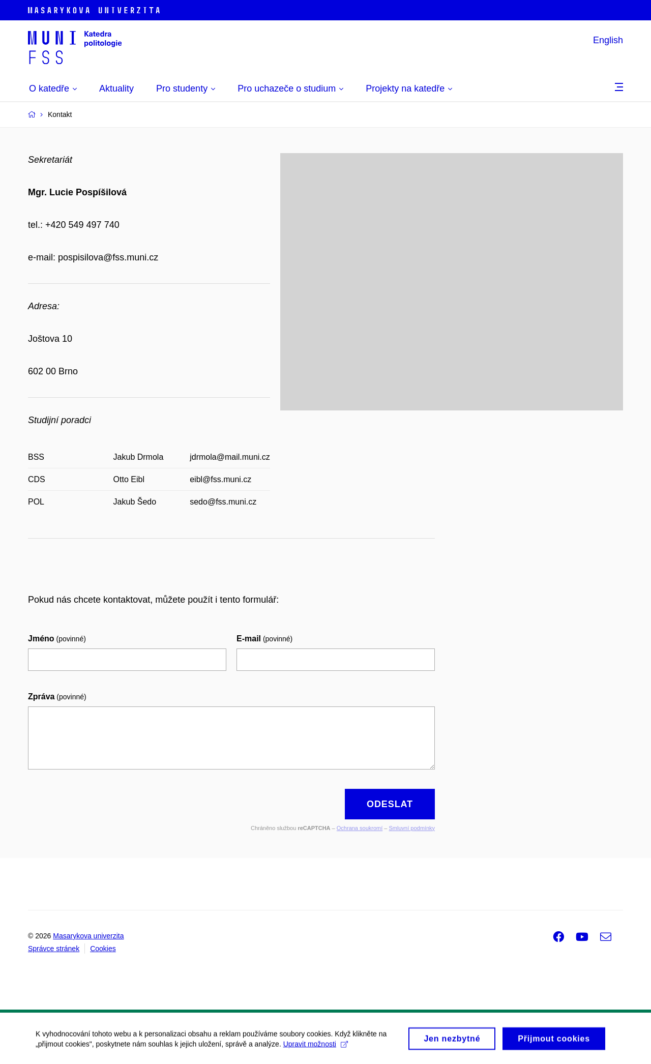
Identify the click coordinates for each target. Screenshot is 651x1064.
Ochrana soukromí (359, 828)
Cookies (103, 948)
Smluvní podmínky (412, 828)
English (608, 40)
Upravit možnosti (315, 1046)
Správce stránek (53, 948)
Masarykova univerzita (88, 936)
